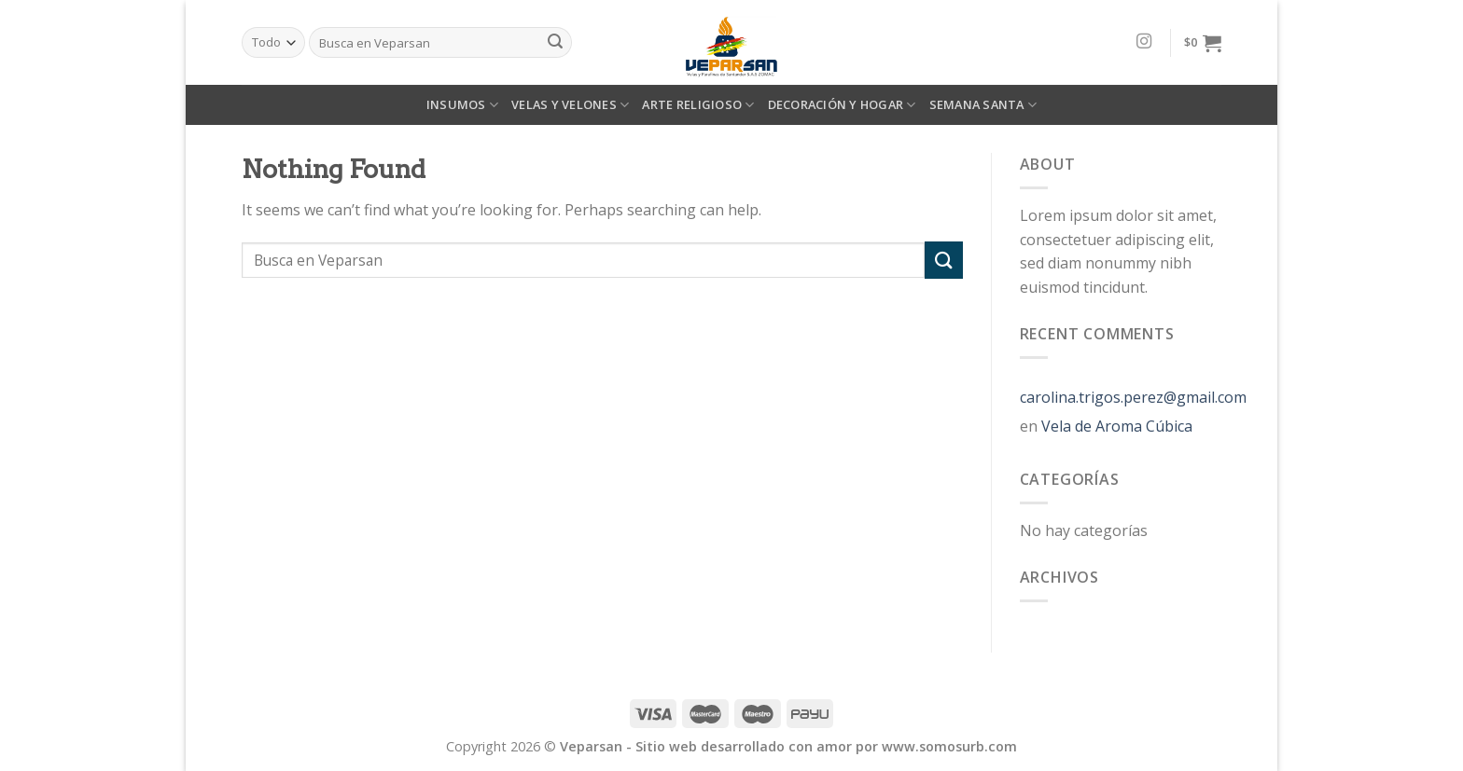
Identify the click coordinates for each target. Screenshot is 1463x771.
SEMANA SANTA (983, 105)
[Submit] (943, 259)
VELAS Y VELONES (570, 105)
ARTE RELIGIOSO (698, 105)
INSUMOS (462, 105)
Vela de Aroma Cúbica (1116, 426)
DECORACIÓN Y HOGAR (842, 105)
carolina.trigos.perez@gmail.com (1133, 397)
